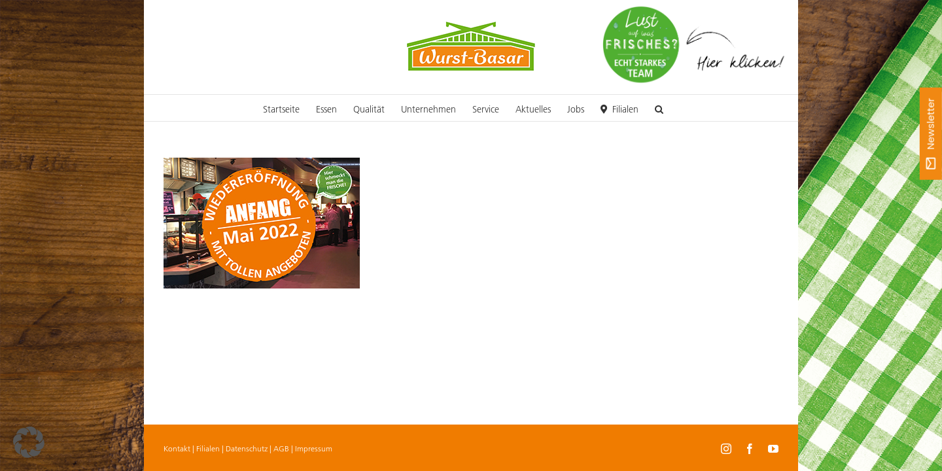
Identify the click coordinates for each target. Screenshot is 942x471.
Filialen (208, 448)
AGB (281, 448)
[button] (750, 108)
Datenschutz (247, 448)
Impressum (313, 448)
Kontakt (177, 448)
